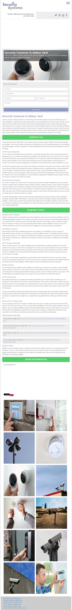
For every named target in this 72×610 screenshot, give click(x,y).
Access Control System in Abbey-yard (14, 608)
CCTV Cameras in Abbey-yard (12, 604)
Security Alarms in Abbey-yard (12, 598)
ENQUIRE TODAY (36, 210)
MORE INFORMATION (36, 359)
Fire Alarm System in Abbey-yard (12, 600)
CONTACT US (36, 137)
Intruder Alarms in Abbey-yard (12, 606)
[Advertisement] (36, 34)
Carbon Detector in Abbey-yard (12, 602)
